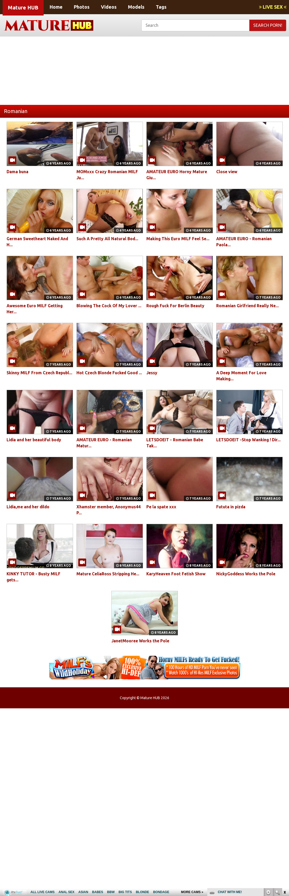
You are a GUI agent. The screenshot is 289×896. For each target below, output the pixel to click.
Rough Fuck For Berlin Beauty (176, 305)
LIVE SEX (272, 6)
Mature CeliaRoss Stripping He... (109, 573)
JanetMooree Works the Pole (141, 640)
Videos (109, 6)
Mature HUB (23, 7)
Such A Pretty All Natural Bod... (108, 238)
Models (136, 6)
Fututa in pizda (231, 506)
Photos (82, 6)
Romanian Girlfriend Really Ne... (248, 305)
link (284, 814)
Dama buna (18, 171)
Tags (161, 6)
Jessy (152, 372)
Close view (227, 171)
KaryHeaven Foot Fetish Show (176, 573)
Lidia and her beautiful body (35, 439)
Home (56, 6)
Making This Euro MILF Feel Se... (179, 238)
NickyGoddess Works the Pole (246, 573)
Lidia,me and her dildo (29, 506)
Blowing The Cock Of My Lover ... (109, 305)
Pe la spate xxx (162, 506)
